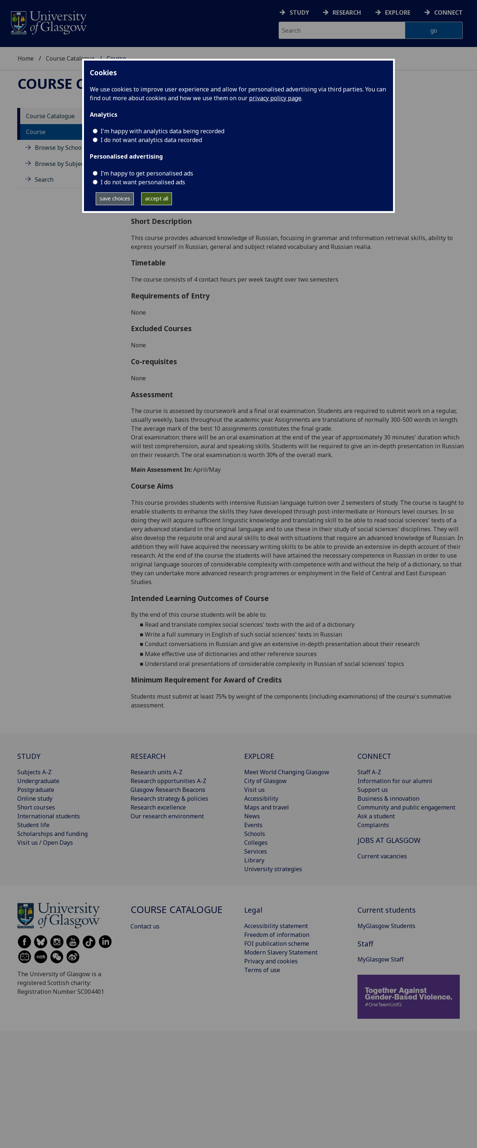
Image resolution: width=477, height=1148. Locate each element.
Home (26, 58)
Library (254, 860)
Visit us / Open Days (45, 843)
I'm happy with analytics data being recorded (162, 131)
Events (253, 825)
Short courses (36, 807)
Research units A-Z (157, 772)
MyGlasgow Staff (380, 959)
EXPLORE (259, 756)
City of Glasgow (265, 781)
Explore (397, 12)
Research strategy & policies (169, 798)
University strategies (273, 869)
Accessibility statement (276, 926)
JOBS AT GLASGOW (389, 840)
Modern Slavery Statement (281, 952)
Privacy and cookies (271, 961)
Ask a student (376, 816)
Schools (254, 834)
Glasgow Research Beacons (168, 790)
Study (299, 12)
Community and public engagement (406, 807)
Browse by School (59, 148)
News (252, 816)
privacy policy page (275, 98)
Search (44, 179)
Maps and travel (266, 807)
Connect (448, 12)
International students (48, 816)
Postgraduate (35, 790)
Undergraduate (38, 781)
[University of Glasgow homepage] (48, 22)
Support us (372, 790)
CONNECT (374, 756)
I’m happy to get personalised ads (146, 173)
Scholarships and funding (52, 834)
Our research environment (167, 816)
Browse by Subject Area (67, 164)
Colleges (256, 843)
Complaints (373, 825)
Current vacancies (382, 856)
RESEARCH (148, 756)
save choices (115, 198)
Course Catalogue (70, 58)
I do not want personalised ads (142, 182)
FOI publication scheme (276, 943)
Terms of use (262, 970)
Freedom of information (276, 935)
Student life (33, 825)
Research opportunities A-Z (168, 781)
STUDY (28, 756)
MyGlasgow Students (386, 926)
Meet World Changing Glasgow (286, 772)
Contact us (145, 926)
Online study (34, 798)
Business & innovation (388, 798)
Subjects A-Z (34, 772)
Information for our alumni (394, 781)
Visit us (254, 790)
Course (35, 132)
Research (347, 12)
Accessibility (261, 798)
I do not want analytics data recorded (151, 140)
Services (255, 851)
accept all (156, 198)
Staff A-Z (369, 772)
